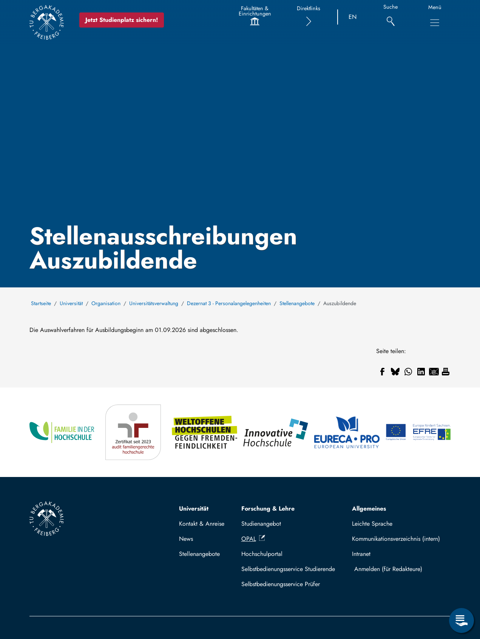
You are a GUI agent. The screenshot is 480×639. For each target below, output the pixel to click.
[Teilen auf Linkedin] (421, 371)
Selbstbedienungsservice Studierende (288, 569)
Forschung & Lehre (268, 508)
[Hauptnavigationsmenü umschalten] (434, 22)
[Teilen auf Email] (434, 371)
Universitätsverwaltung (153, 303)
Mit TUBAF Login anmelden (399, 569)
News (186, 538)
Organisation (105, 303)
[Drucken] (445, 371)
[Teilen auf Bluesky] (395, 371)
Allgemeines (369, 508)
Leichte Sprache (372, 523)
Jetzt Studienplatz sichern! (121, 19)
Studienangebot (261, 523)
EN (353, 16)
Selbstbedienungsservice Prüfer (280, 584)
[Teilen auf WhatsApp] (408, 371)
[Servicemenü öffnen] (461, 620)
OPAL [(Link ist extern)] (253, 538)
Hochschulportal (261, 553)
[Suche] (391, 17)
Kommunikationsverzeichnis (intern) (396, 538)
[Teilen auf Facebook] (382, 371)
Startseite (41, 303)
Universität (71, 303)
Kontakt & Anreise (201, 523)
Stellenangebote (297, 303)
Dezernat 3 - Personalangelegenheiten (229, 303)
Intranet (361, 553)
